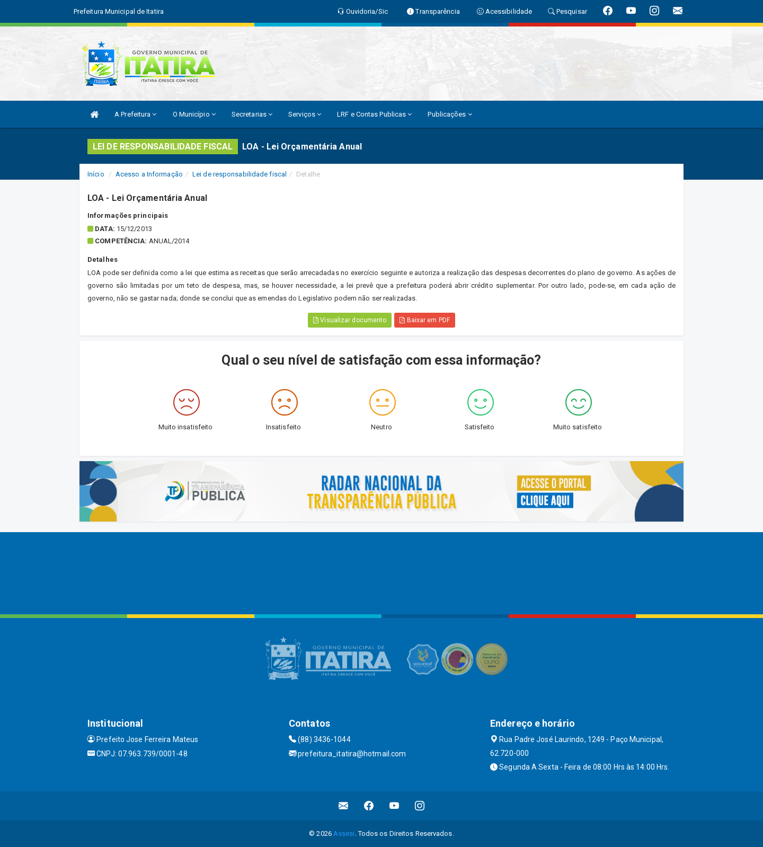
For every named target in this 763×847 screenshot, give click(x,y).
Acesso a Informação (149, 174)
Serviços (304, 114)
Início (95, 174)
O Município (194, 114)
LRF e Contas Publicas (374, 114)
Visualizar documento (349, 320)
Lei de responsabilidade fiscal (239, 174)
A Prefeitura (135, 114)
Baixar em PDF (425, 320)
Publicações (450, 114)
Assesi (344, 833)
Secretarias (252, 114)
